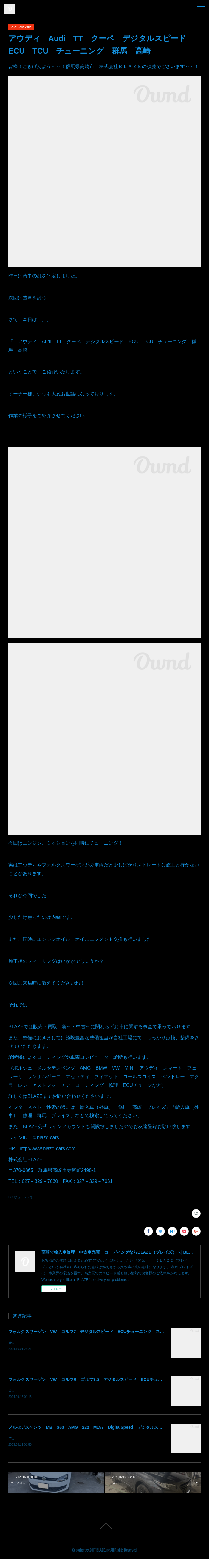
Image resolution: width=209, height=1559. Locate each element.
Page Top (104, 1526)
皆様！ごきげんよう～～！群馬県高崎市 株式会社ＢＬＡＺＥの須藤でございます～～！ (79, 1343)
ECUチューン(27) (20, 1197)
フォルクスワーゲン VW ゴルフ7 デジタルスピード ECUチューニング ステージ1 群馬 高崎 (104, 1331)
